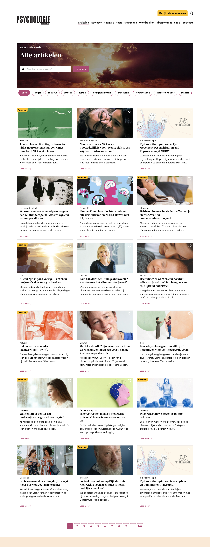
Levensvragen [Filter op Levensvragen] (143, 92)
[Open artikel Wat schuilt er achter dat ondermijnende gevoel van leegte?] (45, 410)
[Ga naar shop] (177, 22)
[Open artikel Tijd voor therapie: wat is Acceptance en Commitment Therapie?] (165, 477)
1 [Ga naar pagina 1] (70, 526)
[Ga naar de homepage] (33, 20)
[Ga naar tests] (119, 22)
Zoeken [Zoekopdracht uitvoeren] (81, 69)
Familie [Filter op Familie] (82, 92)
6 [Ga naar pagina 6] (105, 526)
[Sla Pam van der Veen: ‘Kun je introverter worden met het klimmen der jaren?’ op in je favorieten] (129, 246)
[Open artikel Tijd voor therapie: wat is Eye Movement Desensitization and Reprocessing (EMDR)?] (165, 140)
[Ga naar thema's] (109, 22)
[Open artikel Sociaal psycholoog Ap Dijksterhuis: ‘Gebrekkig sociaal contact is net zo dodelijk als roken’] (105, 477)
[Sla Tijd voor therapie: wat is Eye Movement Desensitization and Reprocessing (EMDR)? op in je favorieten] (189, 111)
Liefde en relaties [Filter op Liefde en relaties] (165, 92)
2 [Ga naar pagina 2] (77, 526)
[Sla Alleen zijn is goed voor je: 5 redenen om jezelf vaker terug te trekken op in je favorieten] (69, 246)
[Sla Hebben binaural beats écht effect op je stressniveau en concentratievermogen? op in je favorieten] (189, 179)
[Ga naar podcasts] (187, 22)
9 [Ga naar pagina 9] (126, 526)
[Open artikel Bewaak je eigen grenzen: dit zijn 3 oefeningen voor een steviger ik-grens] (165, 342)
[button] (191, 93)
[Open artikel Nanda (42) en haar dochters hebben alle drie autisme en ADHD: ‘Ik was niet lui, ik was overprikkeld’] (105, 208)
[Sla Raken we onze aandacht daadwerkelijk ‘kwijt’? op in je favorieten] (69, 313)
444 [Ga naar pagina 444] (140, 526)
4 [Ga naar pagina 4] (91, 526)
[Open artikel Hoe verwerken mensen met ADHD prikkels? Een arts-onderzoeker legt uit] (105, 410)
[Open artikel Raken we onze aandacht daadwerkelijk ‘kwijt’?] (45, 342)
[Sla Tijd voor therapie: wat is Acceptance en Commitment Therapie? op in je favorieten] (189, 448)
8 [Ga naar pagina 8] (119, 526)
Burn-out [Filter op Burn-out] (52, 92)
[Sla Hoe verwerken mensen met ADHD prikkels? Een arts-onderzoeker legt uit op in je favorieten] (129, 381)
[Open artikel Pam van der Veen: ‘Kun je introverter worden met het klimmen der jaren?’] (105, 275)
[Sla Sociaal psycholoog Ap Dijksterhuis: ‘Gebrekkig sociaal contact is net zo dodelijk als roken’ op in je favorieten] (129, 448)
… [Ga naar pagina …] (133, 526)
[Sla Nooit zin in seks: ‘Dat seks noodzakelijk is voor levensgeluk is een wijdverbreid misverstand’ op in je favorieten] (129, 111)
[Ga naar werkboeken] (146, 22)
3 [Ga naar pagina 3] (84, 526)
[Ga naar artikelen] (83, 22)
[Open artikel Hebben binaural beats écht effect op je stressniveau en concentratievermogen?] (165, 208)
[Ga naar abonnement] (164, 22)
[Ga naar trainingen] (131, 22)
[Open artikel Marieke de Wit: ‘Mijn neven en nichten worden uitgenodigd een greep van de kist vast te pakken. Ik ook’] (105, 342)
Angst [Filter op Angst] (38, 92)
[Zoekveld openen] (191, 13)
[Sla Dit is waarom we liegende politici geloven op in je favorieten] (189, 381)
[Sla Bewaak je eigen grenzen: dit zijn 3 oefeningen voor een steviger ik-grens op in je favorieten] (189, 313)
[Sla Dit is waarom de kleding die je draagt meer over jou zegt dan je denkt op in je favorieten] (69, 448)
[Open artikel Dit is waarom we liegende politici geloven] (165, 410)
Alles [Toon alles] (24, 92)
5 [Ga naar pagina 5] (98, 526)
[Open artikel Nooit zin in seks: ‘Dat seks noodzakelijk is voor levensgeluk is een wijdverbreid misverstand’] (105, 140)
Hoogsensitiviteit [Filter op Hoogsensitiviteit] (102, 92)
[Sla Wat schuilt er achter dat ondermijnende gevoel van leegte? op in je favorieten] (69, 381)
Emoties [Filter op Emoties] (68, 92)
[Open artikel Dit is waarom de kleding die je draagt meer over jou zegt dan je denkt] (45, 477)
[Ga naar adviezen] (96, 22)
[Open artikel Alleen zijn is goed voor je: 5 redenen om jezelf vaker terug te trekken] (45, 275)
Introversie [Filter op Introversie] (123, 92)
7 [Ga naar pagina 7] (112, 526)
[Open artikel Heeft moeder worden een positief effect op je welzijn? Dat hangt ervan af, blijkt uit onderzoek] (165, 275)
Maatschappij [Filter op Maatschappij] (188, 92)
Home (23, 47)
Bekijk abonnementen (172, 13)
